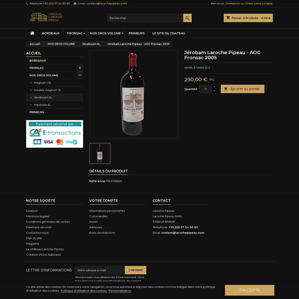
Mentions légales (37, 216)
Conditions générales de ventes (48, 221)
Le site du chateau (168, 33)
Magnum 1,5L (42, 82)
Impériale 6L (42, 104)
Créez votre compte (258, 3)
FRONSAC (74, 33)
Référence (97, 181)
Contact (162, 201)
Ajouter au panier (242, 89)
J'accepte (249, 290)
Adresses (95, 227)
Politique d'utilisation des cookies (84, 290)
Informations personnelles (107, 210)
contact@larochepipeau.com (106, 3)
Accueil (33, 53)
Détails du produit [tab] (108, 171)
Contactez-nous (37, 232)
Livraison (32, 210)
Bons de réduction (102, 232)
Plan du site (34, 238)
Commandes (98, 216)
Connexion (232, 3)
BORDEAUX (50, 33)
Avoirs (93, 221)
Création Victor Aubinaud (43, 254)
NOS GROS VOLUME (105, 33)
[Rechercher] (149, 18)
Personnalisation (120, 290)
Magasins (32, 243)
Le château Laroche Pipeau (45, 249)
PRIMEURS (137, 33)
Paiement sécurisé (39, 227)
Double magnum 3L (47, 90)
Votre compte (103, 201)
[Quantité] (205, 89)
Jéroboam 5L (43, 97)
